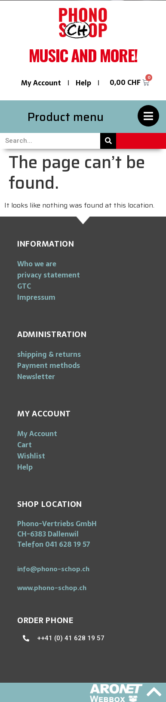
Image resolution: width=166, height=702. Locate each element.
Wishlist (31, 455)
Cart (24, 444)
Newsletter (36, 376)
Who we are (36, 263)
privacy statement (48, 274)
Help (83, 82)
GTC (24, 286)
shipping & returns (49, 354)
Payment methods (48, 365)
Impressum (36, 297)
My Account (41, 82)
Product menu (66, 117)
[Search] (108, 141)
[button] (53, 569)
